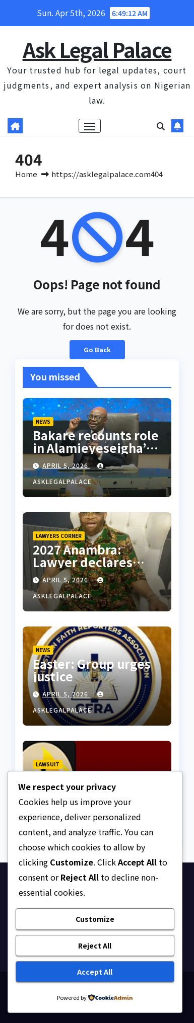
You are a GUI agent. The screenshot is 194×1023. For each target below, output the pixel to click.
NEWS (43, 421)
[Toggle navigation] (90, 126)
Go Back (97, 349)
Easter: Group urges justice (92, 670)
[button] (161, 126)
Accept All (94, 972)
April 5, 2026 (66, 465)
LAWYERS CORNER (59, 535)
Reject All (94, 945)
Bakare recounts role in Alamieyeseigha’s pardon (96, 447)
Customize (95, 919)
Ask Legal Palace (97, 49)
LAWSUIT (47, 764)
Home (26, 174)
